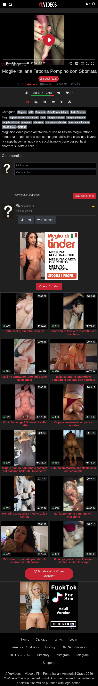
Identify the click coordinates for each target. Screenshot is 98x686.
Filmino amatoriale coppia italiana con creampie (73, 469)
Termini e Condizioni (25, 647)
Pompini (40, 112)
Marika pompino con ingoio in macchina (73, 515)
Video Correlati (49, 286)
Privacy (50, 647)
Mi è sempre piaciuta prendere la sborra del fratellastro (24, 561)
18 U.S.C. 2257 (20, 655)
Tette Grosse (78, 112)
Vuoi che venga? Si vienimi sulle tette (24, 424)
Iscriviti (58, 639)
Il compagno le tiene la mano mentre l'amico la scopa (73, 561)
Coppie (22, 112)
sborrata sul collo (56, 122)
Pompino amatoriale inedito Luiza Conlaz (24, 515)
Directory (43, 655)
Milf (31, 112)
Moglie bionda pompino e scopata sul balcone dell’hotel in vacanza (24, 469)
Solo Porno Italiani (57, 112)
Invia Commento (84, 195)
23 (69, 93)
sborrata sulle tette (79, 122)
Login (73, 639)
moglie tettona (11, 122)
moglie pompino (76, 117)
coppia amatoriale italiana (23, 117)
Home (25, 639)
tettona (22, 127)
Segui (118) (48, 78)
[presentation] (44, 183)
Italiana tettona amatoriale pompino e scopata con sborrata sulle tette (73, 379)
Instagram (62, 655)
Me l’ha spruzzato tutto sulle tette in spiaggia (24, 378)
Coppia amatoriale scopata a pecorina (73, 424)
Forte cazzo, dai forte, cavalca (25, 331)
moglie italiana (56, 117)
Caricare (41, 639)
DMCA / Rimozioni (74, 647)
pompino (26, 122)
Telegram (82, 655)
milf (43, 117)
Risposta (45, 220)
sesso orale (9, 127)
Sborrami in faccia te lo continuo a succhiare (73, 333)
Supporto (49, 662)
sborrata (39, 122)
